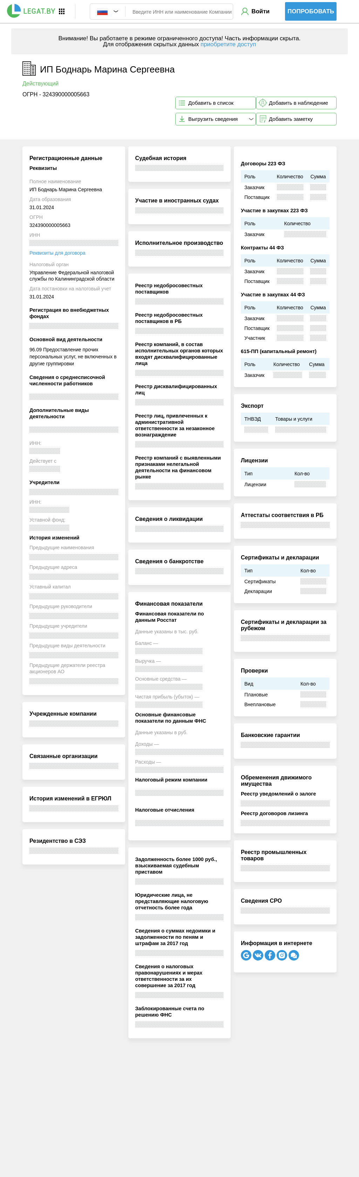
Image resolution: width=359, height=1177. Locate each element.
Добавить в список (210, 103)
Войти (260, 11)
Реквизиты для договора (57, 253)
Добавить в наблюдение (298, 103)
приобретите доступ (228, 44)
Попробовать (310, 11)
